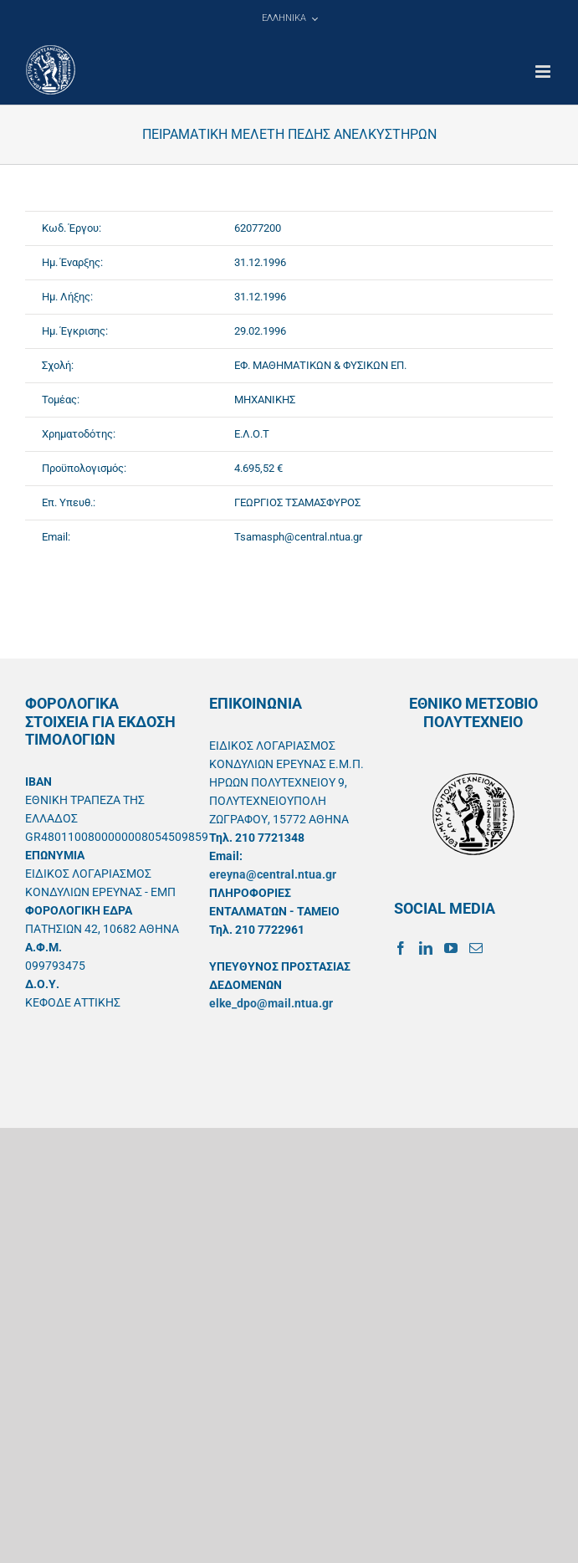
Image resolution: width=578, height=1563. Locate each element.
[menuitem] (289, 18)
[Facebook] (400, 948)
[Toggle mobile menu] (544, 71)
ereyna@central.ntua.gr (272, 874)
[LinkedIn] (425, 948)
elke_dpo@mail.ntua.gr (271, 1003)
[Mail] (476, 948)
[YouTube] (451, 948)
